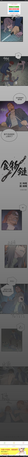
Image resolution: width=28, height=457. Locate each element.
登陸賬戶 (14, 11)
